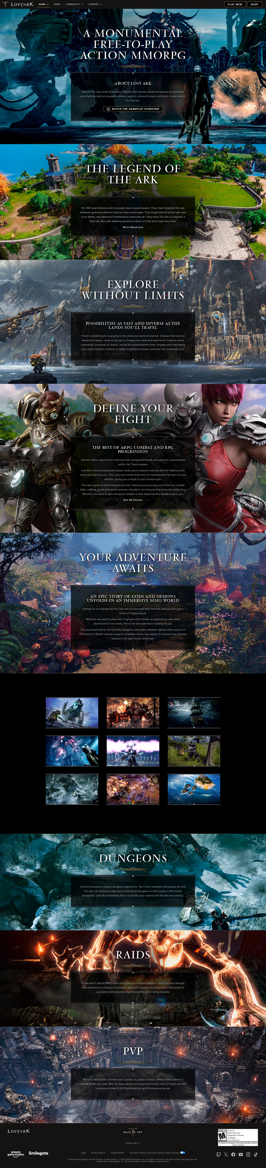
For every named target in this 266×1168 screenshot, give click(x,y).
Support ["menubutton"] (95, 4)
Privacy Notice (98, 1153)
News (57, 4)
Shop (254, 4)
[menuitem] (43, 4)
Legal (83, 1153)
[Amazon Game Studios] (16, 1154)
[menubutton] (133, 1143)
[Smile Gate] (38, 1154)
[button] (72, 713)
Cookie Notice (117, 1153)
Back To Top (133, 1132)
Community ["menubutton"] (74, 4)
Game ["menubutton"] (44, 4)
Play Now (235, 4)
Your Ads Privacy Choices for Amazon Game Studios (157, 1153)
